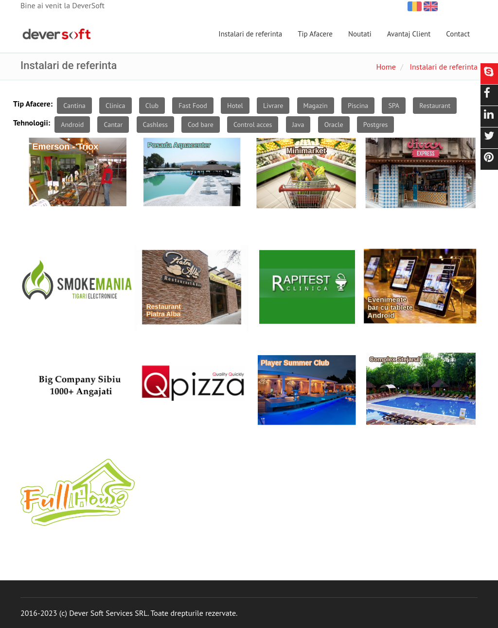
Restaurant (434, 105)
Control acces (252, 124)
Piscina (358, 105)
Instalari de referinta (250, 33)
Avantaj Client (409, 33)
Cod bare (200, 124)
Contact (458, 33)
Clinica (115, 105)
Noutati (360, 33)
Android (72, 124)
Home (385, 67)
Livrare (273, 105)
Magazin (315, 105)
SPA (393, 105)
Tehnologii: (31, 122)
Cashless (155, 124)
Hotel (235, 105)
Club (152, 105)
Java (298, 124)
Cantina (74, 105)
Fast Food (192, 105)
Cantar (113, 124)
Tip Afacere (315, 33)
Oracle (333, 124)
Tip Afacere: (33, 103)
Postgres (375, 124)
